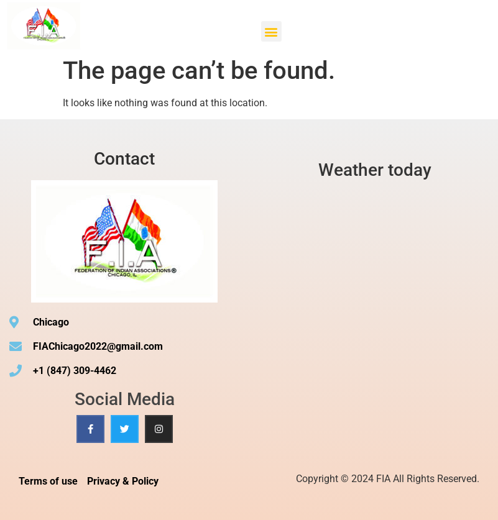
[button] (271, 31)
